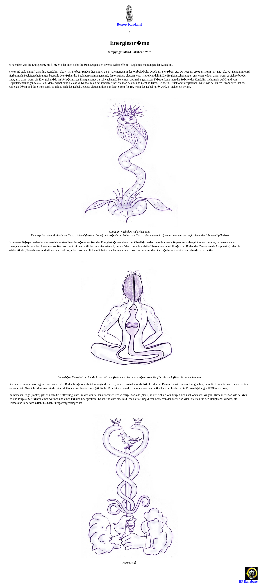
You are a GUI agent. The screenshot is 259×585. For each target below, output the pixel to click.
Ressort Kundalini (129, 24)
